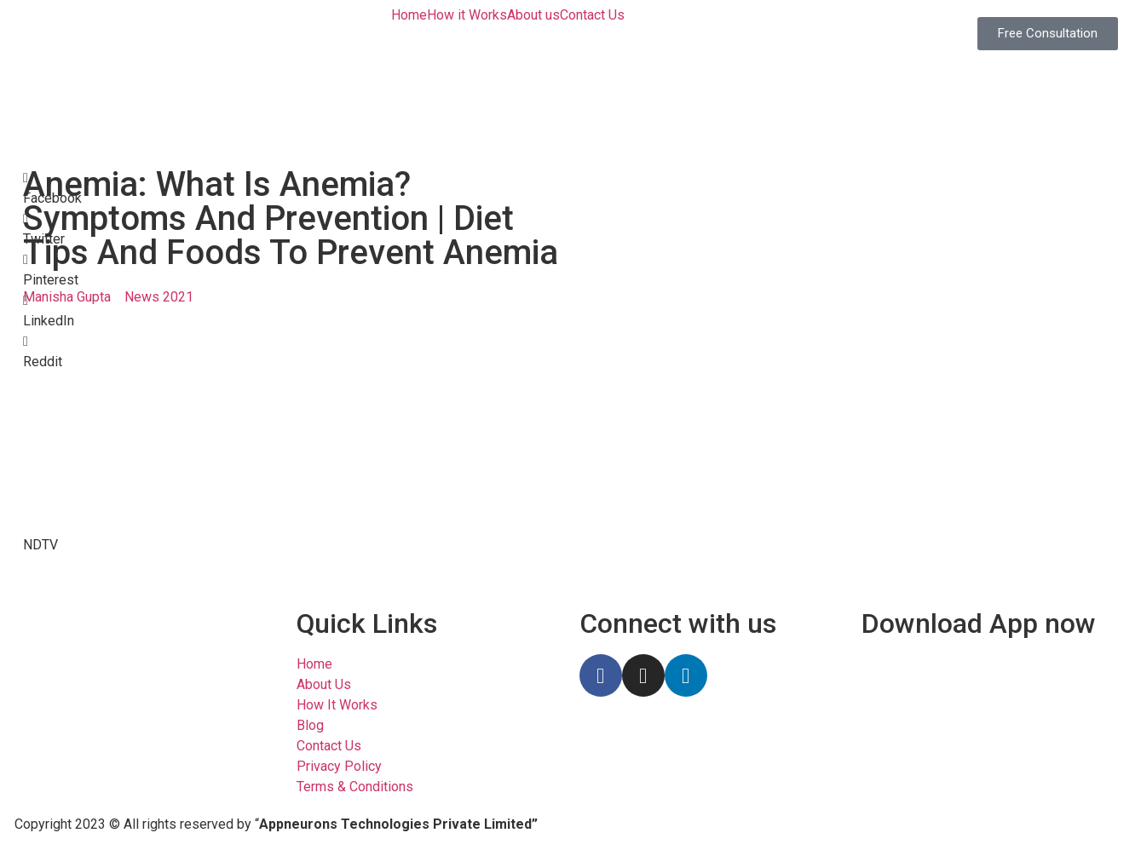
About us (533, 15)
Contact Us (592, 15)
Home (409, 15)
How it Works (467, 15)
